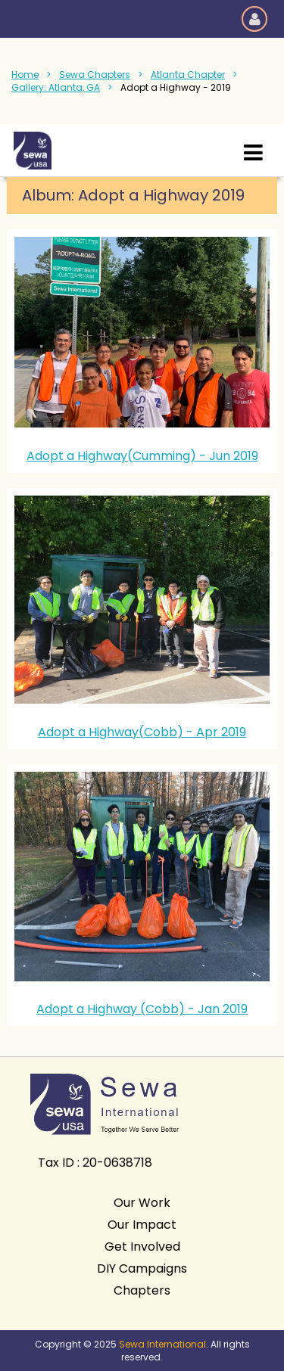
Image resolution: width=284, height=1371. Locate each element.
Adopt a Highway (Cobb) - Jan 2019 (142, 1009)
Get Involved (142, 1246)
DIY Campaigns (142, 1268)
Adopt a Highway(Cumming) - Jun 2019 (142, 456)
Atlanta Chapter (188, 74)
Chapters (142, 1290)
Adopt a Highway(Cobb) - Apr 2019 (142, 732)
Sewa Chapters (94, 74)
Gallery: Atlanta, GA (55, 87)
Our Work (142, 1202)
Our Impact (142, 1224)
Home (25, 74)
